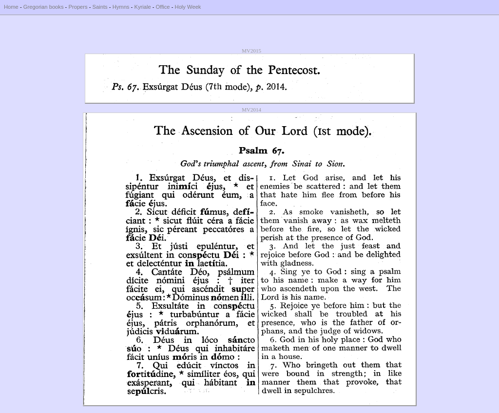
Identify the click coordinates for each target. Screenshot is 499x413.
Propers (77, 7)
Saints (100, 7)
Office (163, 7)
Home (11, 7)
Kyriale (142, 7)
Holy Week (188, 7)
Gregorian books (43, 7)
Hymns (121, 7)
